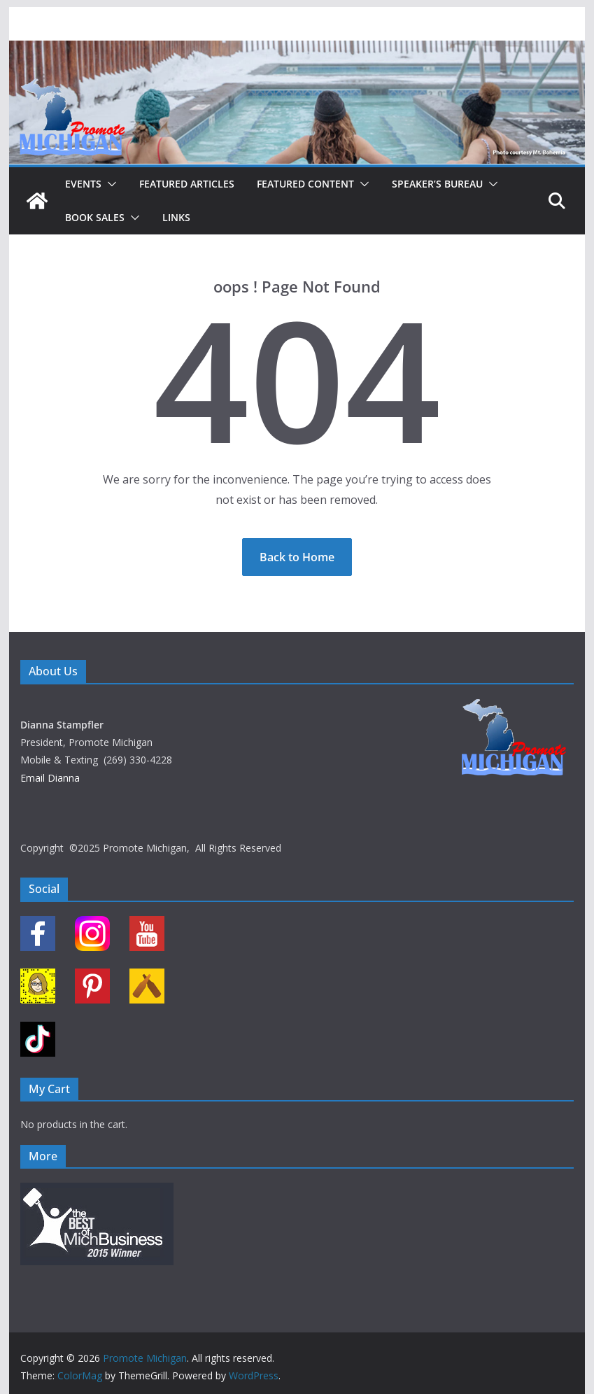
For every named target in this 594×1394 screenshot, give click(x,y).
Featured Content (305, 183)
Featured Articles (186, 183)
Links (176, 217)
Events (83, 183)
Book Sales (95, 217)
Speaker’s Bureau (437, 183)
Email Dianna (50, 777)
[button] (109, 184)
